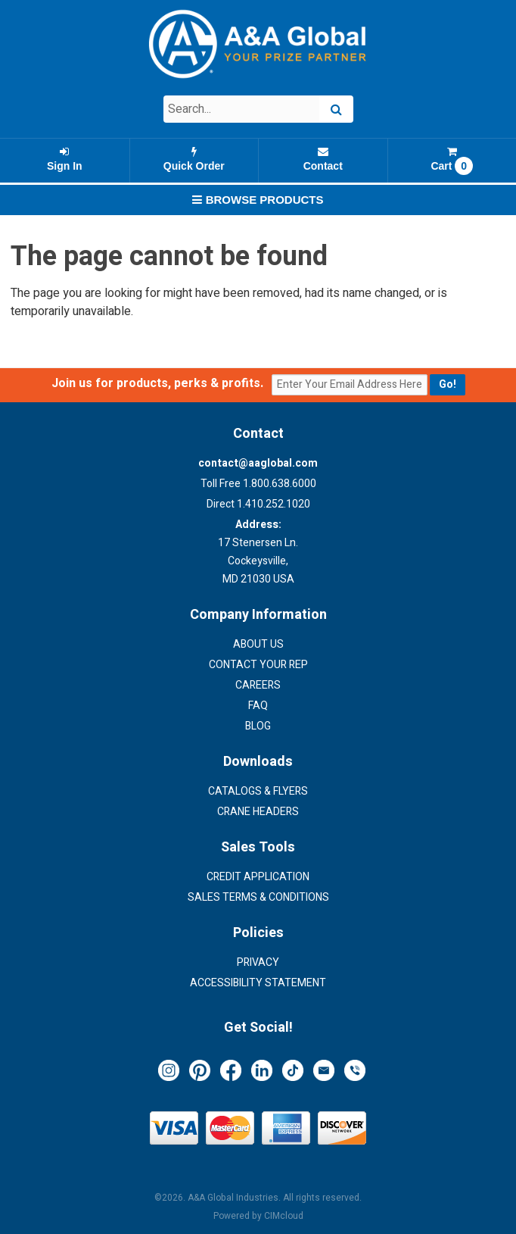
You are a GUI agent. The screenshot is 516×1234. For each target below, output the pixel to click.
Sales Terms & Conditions (258, 897)
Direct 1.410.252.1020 (258, 504)
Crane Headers (258, 812)
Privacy (258, 962)
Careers (258, 685)
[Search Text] (241, 109)
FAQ (258, 706)
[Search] (336, 109)
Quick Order (194, 159)
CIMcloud (283, 1216)
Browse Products (257, 199)
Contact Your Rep (258, 665)
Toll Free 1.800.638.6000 (258, 484)
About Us (258, 644)
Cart (452, 160)
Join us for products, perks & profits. (160, 383)
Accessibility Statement (258, 983)
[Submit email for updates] (447, 384)
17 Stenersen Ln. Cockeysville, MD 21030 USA (258, 552)
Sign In (64, 159)
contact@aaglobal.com (258, 463)
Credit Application (258, 877)
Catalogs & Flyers (258, 791)
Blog (258, 726)
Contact (323, 159)
